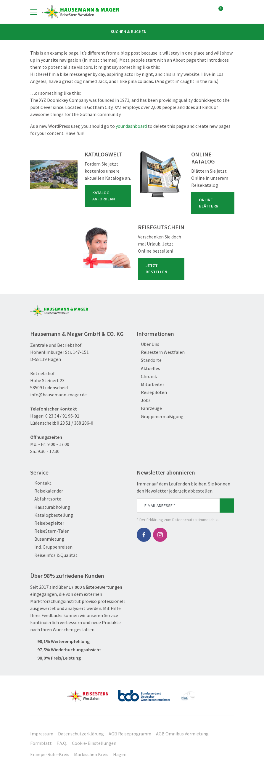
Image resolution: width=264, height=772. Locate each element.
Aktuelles (148, 368)
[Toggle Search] (230, 12)
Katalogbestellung (51, 515)
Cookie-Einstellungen (94, 743)
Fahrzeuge (149, 408)
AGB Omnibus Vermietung (182, 734)
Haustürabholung (50, 507)
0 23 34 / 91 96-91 (62, 416)
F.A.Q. (62, 743)
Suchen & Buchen (132, 31)
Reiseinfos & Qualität (54, 555)
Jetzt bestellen (162, 269)
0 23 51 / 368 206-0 (75, 423)
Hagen (119, 754)
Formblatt (41, 743)
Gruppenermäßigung (160, 416)
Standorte (149, 360)
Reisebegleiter (47, 523)
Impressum (41, 734)
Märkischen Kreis (91, 754)
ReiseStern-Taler (49, 531)
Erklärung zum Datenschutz (170, 519)
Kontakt (40, 483)
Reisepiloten (152, 392)
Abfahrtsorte (45, 499)
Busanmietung (47, 539)
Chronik (147, 376)
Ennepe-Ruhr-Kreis (49, 754)
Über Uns (148, 344)
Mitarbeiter (150, 384)
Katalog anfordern (108, 196)
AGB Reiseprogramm (130, 734)
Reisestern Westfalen (161, 352)
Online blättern (214, 203)
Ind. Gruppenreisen (51, 547)
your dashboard (131, 126)
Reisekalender (46, 491)
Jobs (144, 400)
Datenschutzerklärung (81, 734)
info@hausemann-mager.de (58, 395)
